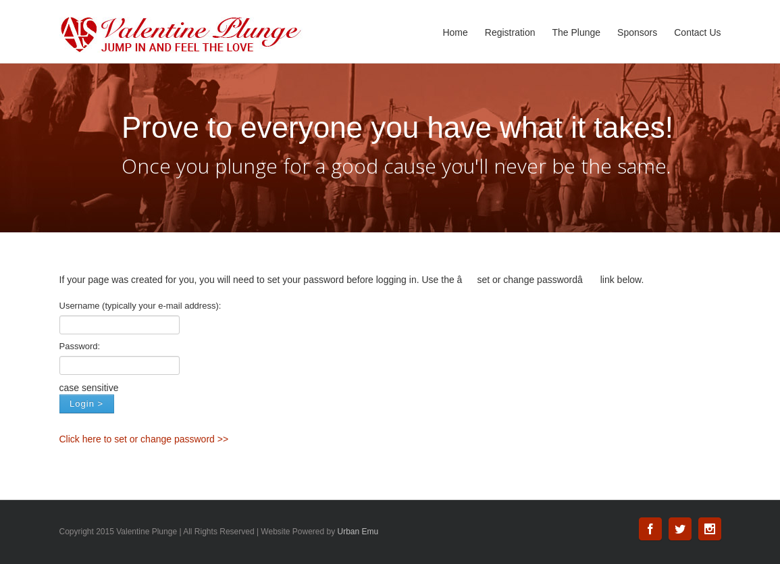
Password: (80, 346)
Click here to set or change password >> (144, 439)
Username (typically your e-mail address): (140, 306)
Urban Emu (358, 531)
